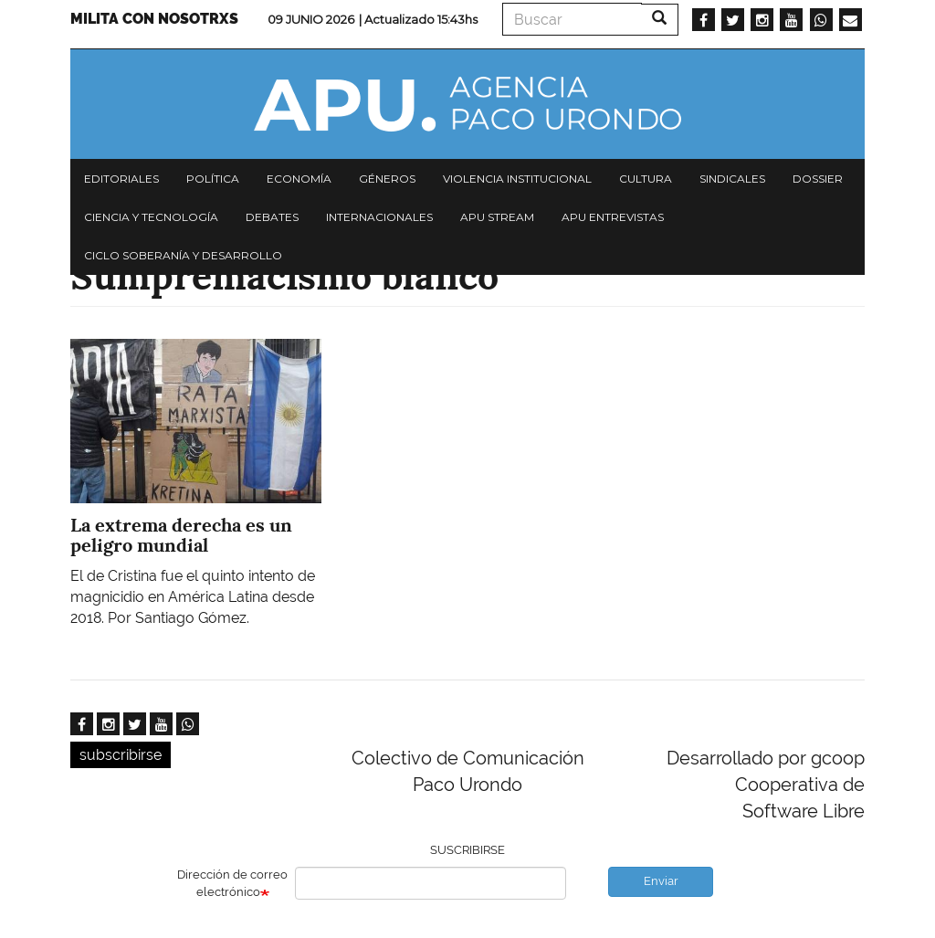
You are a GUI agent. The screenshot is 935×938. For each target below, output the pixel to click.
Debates (272, 217)
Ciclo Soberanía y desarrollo (183, 255)
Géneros (387, 178)
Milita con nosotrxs (154, 18)
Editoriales (121, 178)
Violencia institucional (517, 178)
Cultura (645, 178)
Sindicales (732, 178)
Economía (299, 178)
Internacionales (379, 217)
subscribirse (120, 755)
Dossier (818, 178)
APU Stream (497, 217)
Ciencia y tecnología (151, 217)
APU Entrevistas (613, 217)
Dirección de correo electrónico (232, 883)
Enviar (661, 881)
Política (212, 178)
